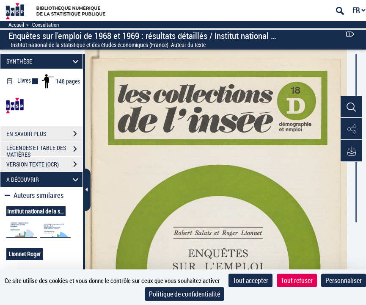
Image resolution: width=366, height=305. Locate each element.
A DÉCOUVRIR (43, 179)
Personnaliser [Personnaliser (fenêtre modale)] (343, 280)
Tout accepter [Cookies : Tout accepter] (250, 280)
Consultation (45, 24)
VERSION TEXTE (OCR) (44, 164)
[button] (351, 107)
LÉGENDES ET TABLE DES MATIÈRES (44, 150)
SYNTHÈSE (43, 61)
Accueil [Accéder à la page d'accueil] (16, 24)
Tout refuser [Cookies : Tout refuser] (297, 280)
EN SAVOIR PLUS (44, 134)
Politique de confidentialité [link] (184, 294)
